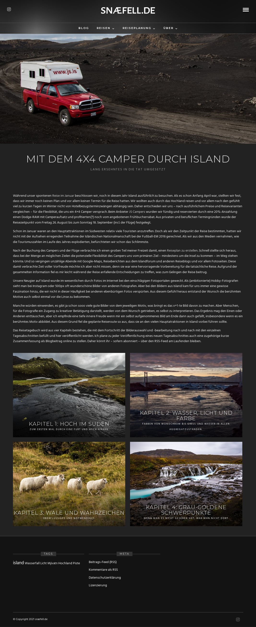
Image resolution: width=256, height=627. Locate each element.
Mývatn (53, 563)
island (18, 563)
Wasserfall (32, 563)
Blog (83, 28)
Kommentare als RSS (103, 570)
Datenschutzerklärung (105, 578)
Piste (76, 563)
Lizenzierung (98, 585)
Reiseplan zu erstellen (182, 250)
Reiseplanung (137, 28)
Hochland (65, 563)
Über (168, 28)
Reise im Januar (63, 196)
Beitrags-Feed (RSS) (103, 562)
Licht (43, 563)
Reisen (103, 28)
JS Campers (137, 212)
